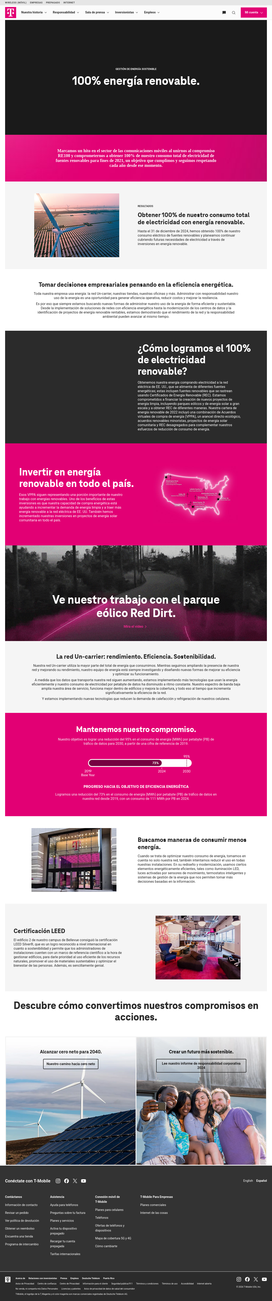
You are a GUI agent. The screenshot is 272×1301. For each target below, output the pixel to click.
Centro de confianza (46, 1284)
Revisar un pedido (17, 1212)
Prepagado (53, 2)
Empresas (36, 2)
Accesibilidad (187, 1284)
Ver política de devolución (22, 1220)
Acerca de (20, 1278)
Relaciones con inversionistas (42, 1278)
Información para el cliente (95, 1284)
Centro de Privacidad (69, 1284)
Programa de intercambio (22, 1244)
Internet (69, 2)
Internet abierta (204, 1284)
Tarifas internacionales (65, 1254)
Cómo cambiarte (106, 1246)
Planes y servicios (62, 1220)
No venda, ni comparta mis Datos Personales (37, 1289)
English (248, 1180)
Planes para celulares (109, 1210)
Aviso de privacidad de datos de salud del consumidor (109, 1289)
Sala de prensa (95, 12)
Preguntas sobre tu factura (67, 1212)
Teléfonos (101, 1217)
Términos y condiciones (147, 1284)
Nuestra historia (32, 12)
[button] (136, 626)
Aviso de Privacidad (25, 1284)
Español (261, 1180)
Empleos (150, 12)
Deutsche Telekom (91, 1278)
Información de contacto (21, 1205)
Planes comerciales (153, 1205)
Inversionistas (124, 12)
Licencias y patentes (71, 1289)
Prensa (63, 1278)
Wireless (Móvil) (16, 2)
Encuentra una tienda (19, 1236)
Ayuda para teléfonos (64, 1205)
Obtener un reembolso (19, 1228)
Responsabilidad (64, 12)
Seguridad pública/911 (122, 1284)
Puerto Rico (109, 1278)
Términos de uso (170, 1284)
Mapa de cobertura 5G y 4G (113, 1238)
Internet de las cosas (154, 1212)
